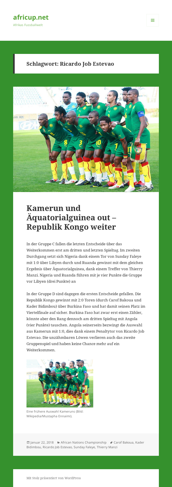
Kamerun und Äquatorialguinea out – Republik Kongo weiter (71, 217)
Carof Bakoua (124, 442)
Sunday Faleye (84, 447)
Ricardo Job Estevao (57, 447)
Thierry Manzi (107, 447)
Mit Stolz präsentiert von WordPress (53, 478)
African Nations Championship (84, 442)
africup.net (31, 17)
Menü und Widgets (153, 26)
